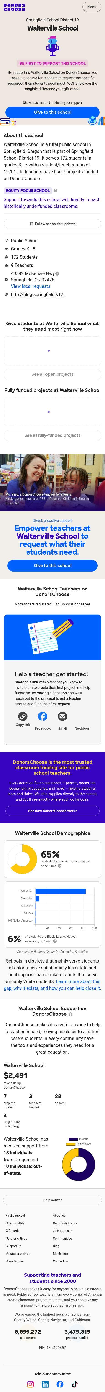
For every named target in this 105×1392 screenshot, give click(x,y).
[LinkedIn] (45, 1384)
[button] (23, 718)
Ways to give (14, 1261)
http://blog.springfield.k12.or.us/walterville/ (39, 294)
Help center (52, 1200)
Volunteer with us (18, 1254)
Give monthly (15, 1223)
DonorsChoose (14, 7)
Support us (13, 1246)
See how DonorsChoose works (52, 811)
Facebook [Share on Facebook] (43, 720)
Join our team (62, 1231)
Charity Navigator (52, 1320)
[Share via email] (62, 720)
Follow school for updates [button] (53, 224)
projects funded (77, 1334)
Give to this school (52, 112)
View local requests (30, 286)
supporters (28, 1334)
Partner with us (16, 1238)
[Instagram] (30, 1384)
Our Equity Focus (65, 1223)
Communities (62, 1238)
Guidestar (82, 1320)
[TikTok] (74, 1384)
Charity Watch (25, 1320)
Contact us (60, 1261)
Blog (56, 1246)
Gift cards (13, 1231)
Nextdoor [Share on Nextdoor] (82, 720)
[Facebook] (60, 1384)
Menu (91, 7)
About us (59, 1215)
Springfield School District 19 (52, 20)
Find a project (15, 1215)
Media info (60, 1254)
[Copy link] (23, 718)
